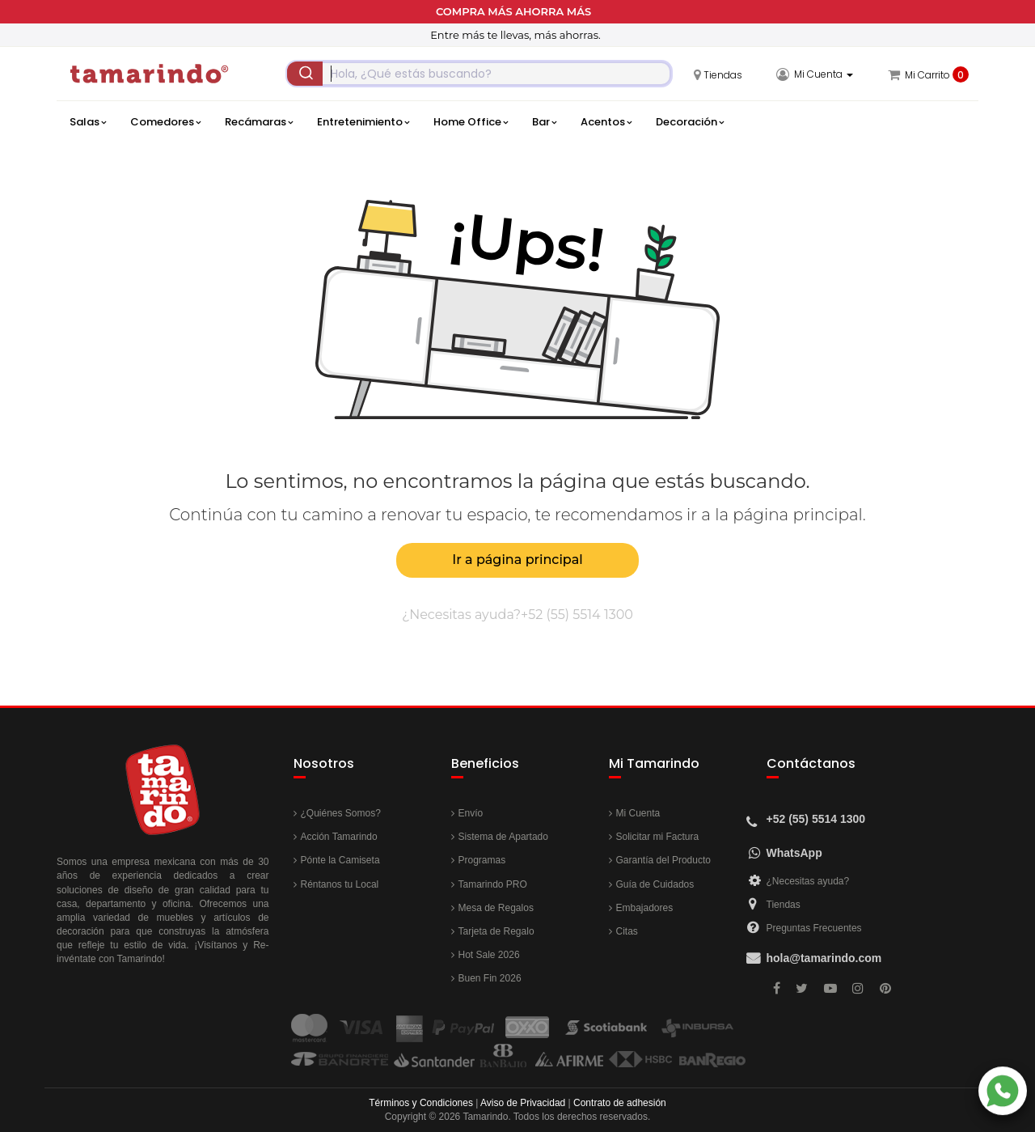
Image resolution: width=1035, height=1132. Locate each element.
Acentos (606, 122)
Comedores (165, 122)
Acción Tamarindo (339, 836)
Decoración (690, 122)
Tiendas (784, 904)
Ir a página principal (517, 559)
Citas (627, 931)
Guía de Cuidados (655, 884)
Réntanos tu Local (340, 884)
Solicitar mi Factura (657, 836)
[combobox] (479, 73)
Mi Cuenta (638, 813)
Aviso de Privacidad (522, 1103)
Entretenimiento (363, 122)
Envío (471, 813)
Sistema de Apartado (503, 836)
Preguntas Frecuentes (814, 928)
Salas (88, 122)
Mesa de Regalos (496, 908)
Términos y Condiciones (421, 1103)
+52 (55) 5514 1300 (577, 614)
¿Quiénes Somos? (341, 813)
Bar (544, 122)
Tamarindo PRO (492, 884)
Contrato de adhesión (619, 1103)
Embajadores (645, 908)
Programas (482, 860)
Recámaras (259, 122)
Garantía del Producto (663, 860)
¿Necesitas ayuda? (808, 881)
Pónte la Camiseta (340, 860)
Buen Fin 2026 (490, 978)
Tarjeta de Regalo (496, 931)
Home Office (470, 122)
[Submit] (305, 73)
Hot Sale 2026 (489, 954)
